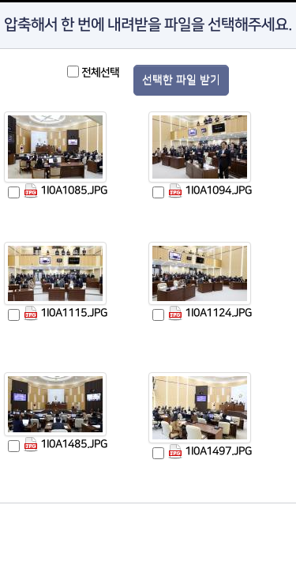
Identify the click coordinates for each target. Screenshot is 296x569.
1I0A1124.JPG (209, 313)
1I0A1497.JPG (209, 451)
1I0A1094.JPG (209, 190)
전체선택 (100, 72)
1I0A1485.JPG (65, 444)
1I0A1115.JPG (65, 313)
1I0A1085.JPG (65, 190)
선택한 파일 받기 (181, 79)
